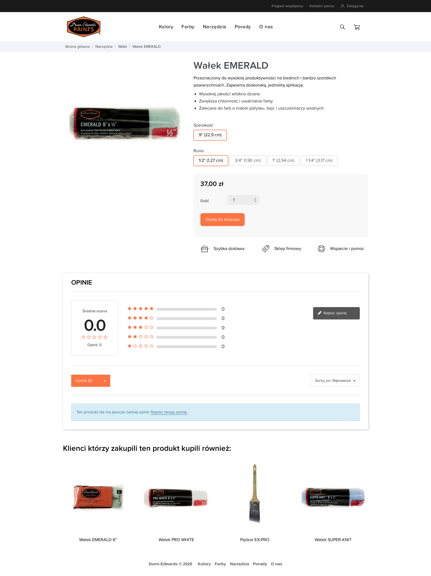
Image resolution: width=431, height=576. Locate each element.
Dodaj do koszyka (222, 219)
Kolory (166, 27)
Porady (243, 27)
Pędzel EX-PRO (254, 539)
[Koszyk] (357, 27)
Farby (188, 27)
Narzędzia (214, 27)
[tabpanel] (124, 124)
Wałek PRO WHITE (176, 539)
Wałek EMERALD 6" (98, 539)
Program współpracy (287, 6)
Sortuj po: (323, 381)
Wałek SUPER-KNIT (333, 539)
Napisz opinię (332, 313)
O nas (266, 27)
